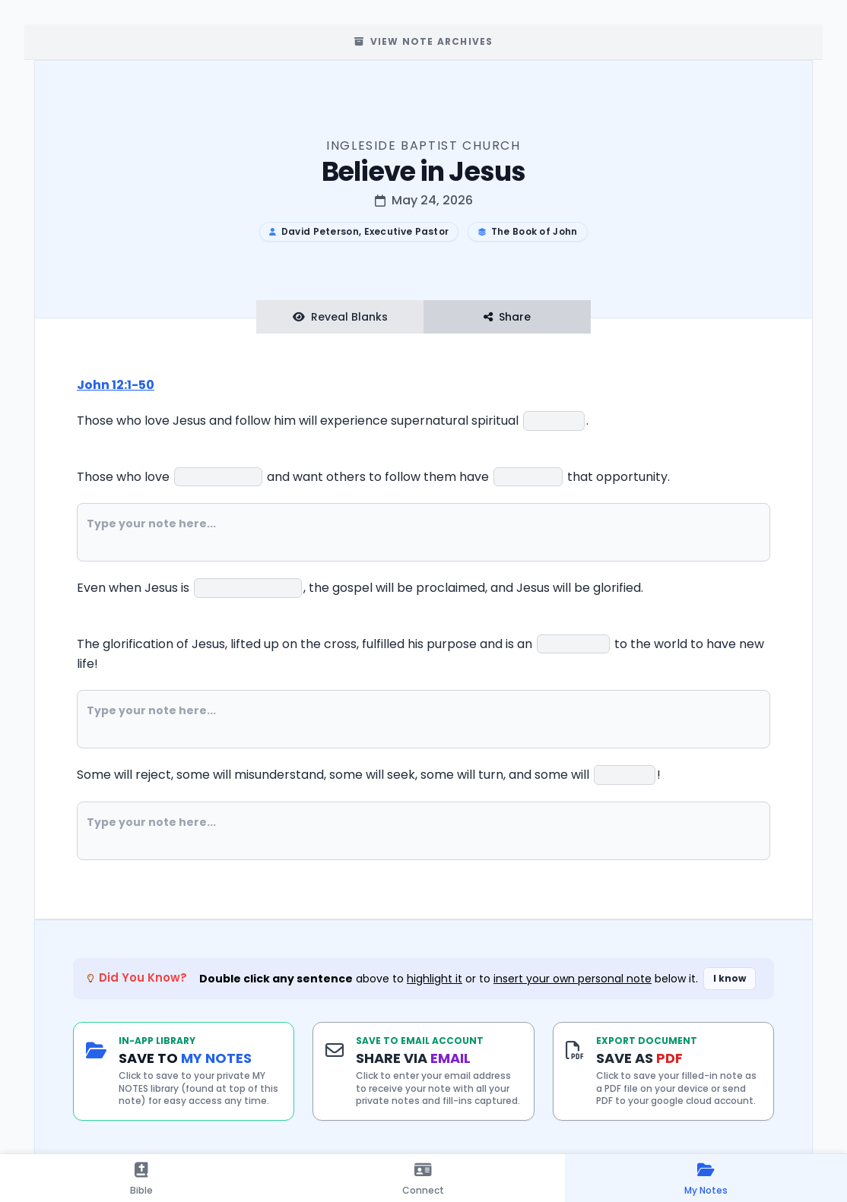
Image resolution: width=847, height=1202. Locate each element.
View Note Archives (423, 41)
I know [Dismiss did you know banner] (729, 978)
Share (507, 316)
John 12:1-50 (115, 385)
